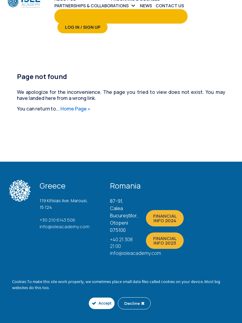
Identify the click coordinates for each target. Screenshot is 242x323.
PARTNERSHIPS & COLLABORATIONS (91, 5)
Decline (134, 303)
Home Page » (75, 108)
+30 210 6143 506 (57, 220)
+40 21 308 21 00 (121, 242)
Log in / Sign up (82, 27)
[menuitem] (97, 5)
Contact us (170, 5)
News (146, 5)
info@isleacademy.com (64, 226)
